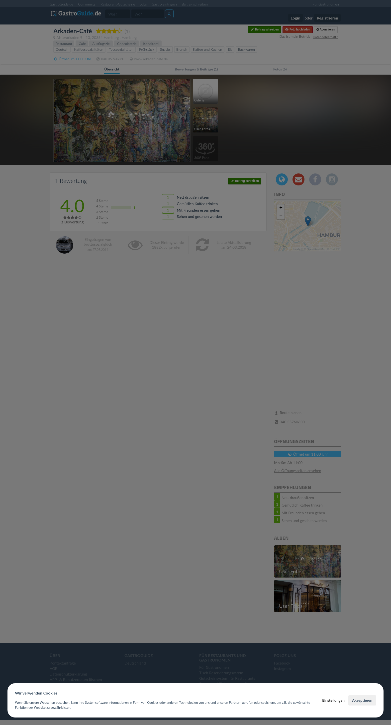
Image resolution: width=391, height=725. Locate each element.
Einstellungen (333, 700)
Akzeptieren (362, 700)
